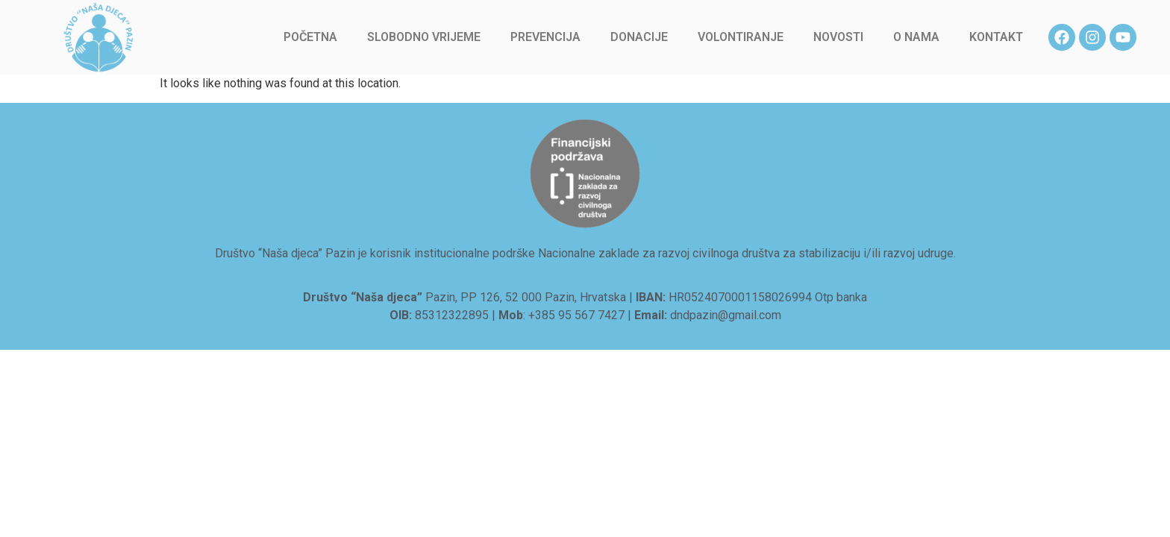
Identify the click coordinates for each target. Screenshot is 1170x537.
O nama (916, 37)
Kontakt (996, 37)
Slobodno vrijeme (424, 37)
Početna (310, 37)
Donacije (639, 37)
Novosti (838, 37)
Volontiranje (740, 37)
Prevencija (545, 37)
